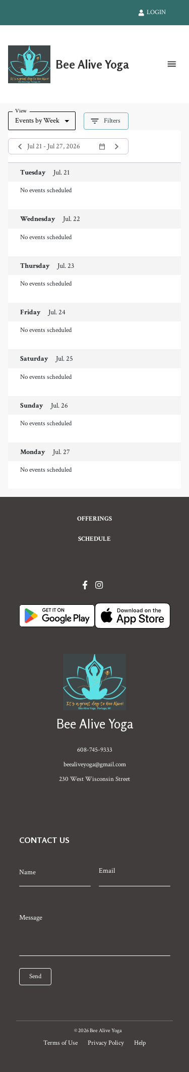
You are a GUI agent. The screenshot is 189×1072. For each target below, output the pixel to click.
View (21, 110)
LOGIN (152, 12)
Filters (106, 121)
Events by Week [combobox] (37, 120)
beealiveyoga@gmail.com (95, 764)
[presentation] (64, 1000)
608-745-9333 (94, 749)
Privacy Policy (106, 1043)
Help (140, 1043)
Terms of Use (60, 1043)
